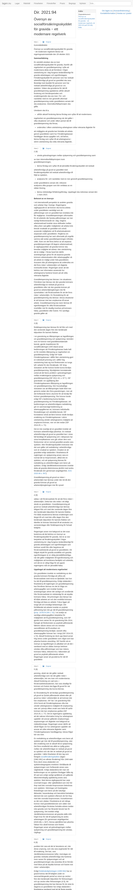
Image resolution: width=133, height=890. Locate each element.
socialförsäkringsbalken (79, 522)
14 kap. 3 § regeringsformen (80, 830)
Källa (109, 21)
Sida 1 (38, 32)
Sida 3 (38, 232)
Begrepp (72, 3)
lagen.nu (6, 3)
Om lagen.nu (58, 889)
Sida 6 (38, 576)
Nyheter (83, 3)
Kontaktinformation (89, 889)
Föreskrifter (51, 3)
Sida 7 (38, 693)
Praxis (62, 3)
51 (93, 613)
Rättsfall (27, 3)
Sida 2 (38, 112)
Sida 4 (38, 346)
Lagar (17, 3)
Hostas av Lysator (105, 889)
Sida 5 (38, 463)
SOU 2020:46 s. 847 (87, 330)
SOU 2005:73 (78, 650)
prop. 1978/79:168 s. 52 (86, 428)
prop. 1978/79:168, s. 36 (78, 613)
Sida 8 (38, 820)
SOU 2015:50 (42, 626)
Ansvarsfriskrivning (72, 889)
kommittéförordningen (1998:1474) (50, 803)
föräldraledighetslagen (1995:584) (54, 600)
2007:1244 (83, 803)
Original (49, 32)
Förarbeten (38, 3)
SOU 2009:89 (75, 652)
